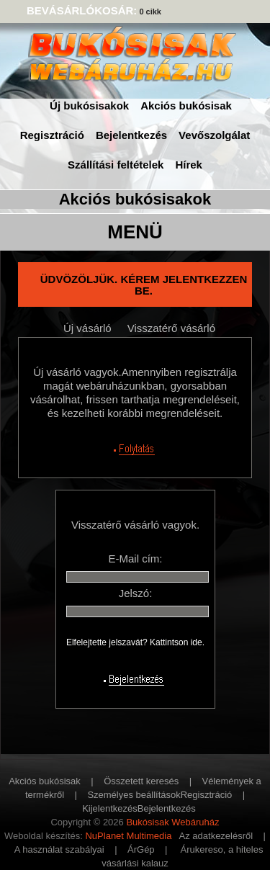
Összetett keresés (141, 781)
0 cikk (150, 11)
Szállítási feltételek (115, 164)
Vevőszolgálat (214, 135)
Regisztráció (52, 135)
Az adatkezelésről (216, 835)
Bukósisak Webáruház (172, 822)
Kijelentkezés (110, 808)
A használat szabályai (59, 849)
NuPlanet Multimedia (128, 835)
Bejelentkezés (131, 135)
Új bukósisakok (89, 105)
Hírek (188, 164)
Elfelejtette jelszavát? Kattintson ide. (135, 642)
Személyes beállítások (133, 794)
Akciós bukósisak (186, 105)
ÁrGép (141, 849)
